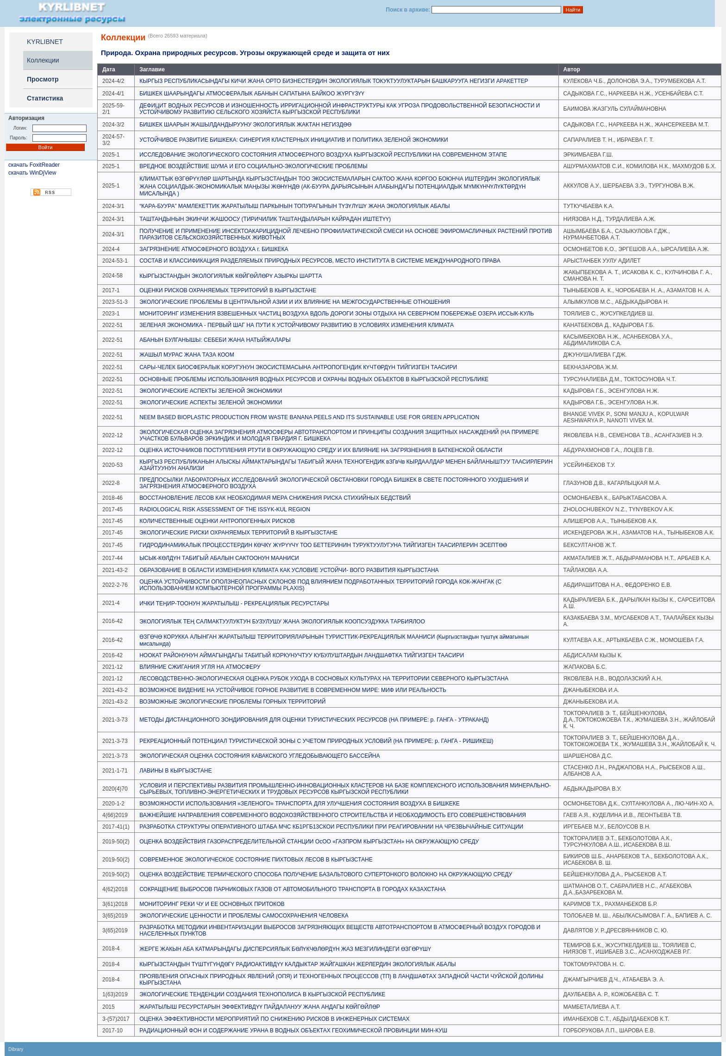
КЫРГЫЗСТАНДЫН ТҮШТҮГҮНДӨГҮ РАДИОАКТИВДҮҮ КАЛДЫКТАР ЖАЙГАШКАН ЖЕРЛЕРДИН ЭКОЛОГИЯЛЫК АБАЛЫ (297, 964)
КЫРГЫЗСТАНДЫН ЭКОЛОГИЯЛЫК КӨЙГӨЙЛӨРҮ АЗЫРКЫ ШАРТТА (230, 276)
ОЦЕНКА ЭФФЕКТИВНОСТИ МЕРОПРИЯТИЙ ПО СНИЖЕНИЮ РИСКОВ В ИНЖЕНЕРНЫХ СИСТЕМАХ (274, 1019)
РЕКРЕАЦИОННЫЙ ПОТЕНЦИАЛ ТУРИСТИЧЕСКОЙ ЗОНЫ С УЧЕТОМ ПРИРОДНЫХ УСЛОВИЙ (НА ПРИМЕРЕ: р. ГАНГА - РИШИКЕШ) (316, 741)
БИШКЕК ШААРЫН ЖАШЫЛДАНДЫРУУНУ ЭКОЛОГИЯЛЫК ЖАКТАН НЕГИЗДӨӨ (245, 124)
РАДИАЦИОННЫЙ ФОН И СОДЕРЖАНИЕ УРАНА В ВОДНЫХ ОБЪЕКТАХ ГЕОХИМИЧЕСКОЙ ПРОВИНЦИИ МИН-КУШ (293, 1030)
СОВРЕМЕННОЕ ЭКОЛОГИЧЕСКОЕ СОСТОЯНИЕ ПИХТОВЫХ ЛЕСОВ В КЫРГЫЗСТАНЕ (255, 859)
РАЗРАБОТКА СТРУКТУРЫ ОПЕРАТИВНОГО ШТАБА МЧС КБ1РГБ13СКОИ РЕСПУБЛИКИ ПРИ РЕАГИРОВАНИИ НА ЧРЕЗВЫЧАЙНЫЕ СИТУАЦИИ (331, 826)
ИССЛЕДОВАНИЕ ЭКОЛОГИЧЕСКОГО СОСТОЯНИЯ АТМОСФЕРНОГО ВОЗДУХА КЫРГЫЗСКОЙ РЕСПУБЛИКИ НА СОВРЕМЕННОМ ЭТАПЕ (323, 154)
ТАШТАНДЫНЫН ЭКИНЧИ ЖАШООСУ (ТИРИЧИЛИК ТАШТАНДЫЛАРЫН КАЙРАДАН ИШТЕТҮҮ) (265, 219)
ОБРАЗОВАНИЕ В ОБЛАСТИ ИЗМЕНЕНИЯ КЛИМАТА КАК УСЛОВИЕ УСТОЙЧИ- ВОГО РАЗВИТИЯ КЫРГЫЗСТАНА (288, 570)
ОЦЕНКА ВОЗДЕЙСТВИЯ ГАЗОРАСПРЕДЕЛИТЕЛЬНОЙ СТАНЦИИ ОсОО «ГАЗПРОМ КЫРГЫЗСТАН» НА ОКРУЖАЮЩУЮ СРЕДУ (309, 841)
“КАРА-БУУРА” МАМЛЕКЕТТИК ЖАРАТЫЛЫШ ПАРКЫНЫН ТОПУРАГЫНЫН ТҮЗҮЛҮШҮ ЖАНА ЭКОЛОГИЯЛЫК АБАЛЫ (294, 206)
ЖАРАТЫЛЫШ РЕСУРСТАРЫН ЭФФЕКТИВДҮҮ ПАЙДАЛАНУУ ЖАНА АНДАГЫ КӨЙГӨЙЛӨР (259, 1007)
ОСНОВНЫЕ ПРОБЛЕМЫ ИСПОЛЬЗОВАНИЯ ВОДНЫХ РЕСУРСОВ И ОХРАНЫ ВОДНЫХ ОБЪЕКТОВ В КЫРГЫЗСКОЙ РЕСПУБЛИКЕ (313, 379)
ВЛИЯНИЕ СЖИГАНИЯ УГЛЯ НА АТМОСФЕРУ (199, 667)
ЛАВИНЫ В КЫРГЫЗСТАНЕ (175, 770)
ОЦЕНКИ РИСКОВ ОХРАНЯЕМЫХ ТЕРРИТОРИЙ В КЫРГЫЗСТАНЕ (227, 290)
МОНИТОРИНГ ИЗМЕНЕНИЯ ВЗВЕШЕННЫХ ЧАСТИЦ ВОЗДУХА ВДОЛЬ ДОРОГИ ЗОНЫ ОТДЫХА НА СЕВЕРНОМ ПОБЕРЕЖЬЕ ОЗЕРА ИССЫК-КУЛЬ (336, 313)
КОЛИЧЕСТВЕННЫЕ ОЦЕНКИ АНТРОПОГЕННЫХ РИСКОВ (217, 521)
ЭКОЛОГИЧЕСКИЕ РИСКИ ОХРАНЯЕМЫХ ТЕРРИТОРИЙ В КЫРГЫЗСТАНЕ (238, 532)
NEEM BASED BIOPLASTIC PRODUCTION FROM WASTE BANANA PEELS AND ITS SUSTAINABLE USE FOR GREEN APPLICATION (309, 417)
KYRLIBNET (45, 41)
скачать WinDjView (32, 173)
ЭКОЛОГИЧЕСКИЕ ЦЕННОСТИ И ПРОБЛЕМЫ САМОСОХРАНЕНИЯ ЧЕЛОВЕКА (243, 915)
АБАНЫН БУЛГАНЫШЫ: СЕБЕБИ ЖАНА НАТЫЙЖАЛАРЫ (215, 340)
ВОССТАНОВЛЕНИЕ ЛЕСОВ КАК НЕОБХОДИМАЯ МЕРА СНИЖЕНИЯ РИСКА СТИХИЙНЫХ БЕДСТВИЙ (275, 498)
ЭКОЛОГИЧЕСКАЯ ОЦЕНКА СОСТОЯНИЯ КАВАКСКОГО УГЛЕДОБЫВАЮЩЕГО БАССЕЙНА (259, 756)
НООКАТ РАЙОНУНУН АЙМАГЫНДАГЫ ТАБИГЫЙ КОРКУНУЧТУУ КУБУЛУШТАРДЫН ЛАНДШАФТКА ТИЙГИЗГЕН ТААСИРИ (301, 655)
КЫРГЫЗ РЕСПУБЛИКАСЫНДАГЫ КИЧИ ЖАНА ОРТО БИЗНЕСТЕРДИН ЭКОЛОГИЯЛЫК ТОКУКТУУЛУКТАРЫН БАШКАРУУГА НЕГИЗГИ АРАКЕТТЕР (333, 81)
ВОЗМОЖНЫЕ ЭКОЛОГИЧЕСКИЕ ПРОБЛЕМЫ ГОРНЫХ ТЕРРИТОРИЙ (232, 701)
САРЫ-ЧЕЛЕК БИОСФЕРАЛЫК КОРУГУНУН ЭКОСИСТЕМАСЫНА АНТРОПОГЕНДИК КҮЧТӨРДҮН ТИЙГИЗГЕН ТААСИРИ (298, 367)
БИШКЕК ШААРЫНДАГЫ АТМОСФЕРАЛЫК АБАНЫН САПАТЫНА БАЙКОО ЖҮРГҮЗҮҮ (251, 93)
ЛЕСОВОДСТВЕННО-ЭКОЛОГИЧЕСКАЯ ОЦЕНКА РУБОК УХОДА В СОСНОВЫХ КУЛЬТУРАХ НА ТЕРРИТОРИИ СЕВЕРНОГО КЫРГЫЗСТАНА (323, 678)
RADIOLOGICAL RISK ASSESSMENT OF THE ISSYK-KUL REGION (224, 509)
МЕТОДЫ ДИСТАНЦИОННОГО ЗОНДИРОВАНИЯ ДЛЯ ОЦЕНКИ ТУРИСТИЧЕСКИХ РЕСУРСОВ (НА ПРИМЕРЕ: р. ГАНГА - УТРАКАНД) (313, 720)
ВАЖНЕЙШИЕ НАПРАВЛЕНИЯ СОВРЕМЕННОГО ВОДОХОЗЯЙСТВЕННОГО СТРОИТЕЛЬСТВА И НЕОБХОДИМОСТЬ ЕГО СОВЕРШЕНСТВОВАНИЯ (332, 815)
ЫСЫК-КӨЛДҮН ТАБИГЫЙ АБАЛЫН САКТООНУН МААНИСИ (219, 558)
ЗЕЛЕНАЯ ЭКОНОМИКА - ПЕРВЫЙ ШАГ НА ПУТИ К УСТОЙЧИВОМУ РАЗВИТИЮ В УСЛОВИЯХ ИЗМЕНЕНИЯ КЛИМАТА (296, 325)
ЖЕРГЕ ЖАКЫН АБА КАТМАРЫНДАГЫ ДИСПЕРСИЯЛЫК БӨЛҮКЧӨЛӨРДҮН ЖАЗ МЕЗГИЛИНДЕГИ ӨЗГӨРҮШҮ (285, 949)
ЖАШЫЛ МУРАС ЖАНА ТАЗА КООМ (186, 355)
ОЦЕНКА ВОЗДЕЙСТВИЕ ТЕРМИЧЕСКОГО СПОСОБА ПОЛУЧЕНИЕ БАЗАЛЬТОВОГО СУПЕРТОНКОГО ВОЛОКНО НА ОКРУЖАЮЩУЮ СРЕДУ (325, 874)
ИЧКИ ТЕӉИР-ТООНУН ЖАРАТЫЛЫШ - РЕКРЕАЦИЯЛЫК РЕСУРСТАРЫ (234, 603)
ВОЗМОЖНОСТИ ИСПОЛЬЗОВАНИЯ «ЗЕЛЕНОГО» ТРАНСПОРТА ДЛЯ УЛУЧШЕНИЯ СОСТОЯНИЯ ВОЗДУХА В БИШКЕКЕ (299, 803)
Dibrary (15, 1049)
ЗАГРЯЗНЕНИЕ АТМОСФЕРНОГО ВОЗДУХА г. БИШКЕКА (213, 249)
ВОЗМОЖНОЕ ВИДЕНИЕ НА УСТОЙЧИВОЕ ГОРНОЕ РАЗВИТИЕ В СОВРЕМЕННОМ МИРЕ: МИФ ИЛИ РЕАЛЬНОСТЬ (292, 690)
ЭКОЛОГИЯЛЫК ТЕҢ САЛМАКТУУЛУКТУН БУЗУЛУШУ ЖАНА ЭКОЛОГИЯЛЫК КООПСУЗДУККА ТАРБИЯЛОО (282, 621)
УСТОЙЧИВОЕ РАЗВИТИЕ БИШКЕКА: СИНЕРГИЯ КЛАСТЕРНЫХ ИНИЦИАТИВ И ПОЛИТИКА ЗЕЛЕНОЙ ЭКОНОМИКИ (293, 140)
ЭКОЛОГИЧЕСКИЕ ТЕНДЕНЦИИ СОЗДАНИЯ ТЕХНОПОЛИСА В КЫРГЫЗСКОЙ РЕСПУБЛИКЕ (262, 994)
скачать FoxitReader (34, 165)
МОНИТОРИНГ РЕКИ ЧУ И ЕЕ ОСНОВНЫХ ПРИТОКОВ (211, 904)
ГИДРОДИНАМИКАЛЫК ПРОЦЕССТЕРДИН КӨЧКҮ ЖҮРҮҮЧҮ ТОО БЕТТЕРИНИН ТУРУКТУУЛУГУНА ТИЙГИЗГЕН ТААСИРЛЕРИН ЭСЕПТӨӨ (323, 545)
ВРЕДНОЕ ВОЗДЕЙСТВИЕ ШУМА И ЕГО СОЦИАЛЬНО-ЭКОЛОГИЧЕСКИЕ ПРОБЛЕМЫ (253, 166)
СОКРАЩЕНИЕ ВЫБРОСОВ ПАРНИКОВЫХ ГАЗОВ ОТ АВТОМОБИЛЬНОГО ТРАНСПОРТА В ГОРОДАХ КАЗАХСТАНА (292, 889)
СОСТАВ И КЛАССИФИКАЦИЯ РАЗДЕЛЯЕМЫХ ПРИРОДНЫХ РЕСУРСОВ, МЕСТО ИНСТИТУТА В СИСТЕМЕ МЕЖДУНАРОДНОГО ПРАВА (320, 261)
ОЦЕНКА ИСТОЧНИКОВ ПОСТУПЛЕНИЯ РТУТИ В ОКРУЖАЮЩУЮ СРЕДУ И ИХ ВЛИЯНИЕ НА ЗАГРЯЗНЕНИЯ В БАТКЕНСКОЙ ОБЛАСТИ (320, 450)
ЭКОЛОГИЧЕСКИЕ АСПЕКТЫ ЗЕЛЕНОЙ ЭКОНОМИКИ (210, 391)
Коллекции (43, 60)
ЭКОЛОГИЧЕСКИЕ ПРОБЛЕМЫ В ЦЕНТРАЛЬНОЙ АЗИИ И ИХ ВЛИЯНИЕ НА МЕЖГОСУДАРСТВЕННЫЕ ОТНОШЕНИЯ (294, 302)
